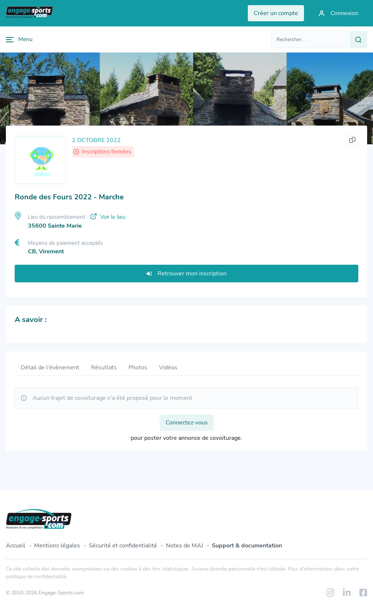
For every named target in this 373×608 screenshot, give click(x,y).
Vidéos (168, 367)
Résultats (104, 367)
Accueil (15, 546)
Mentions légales (57, 546)
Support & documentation (247, 546)
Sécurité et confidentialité (123, 546)
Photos (137, 367)
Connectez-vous (187, 423)
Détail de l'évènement (50, 367)
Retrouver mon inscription (186, 273)
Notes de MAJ (184, 546)
